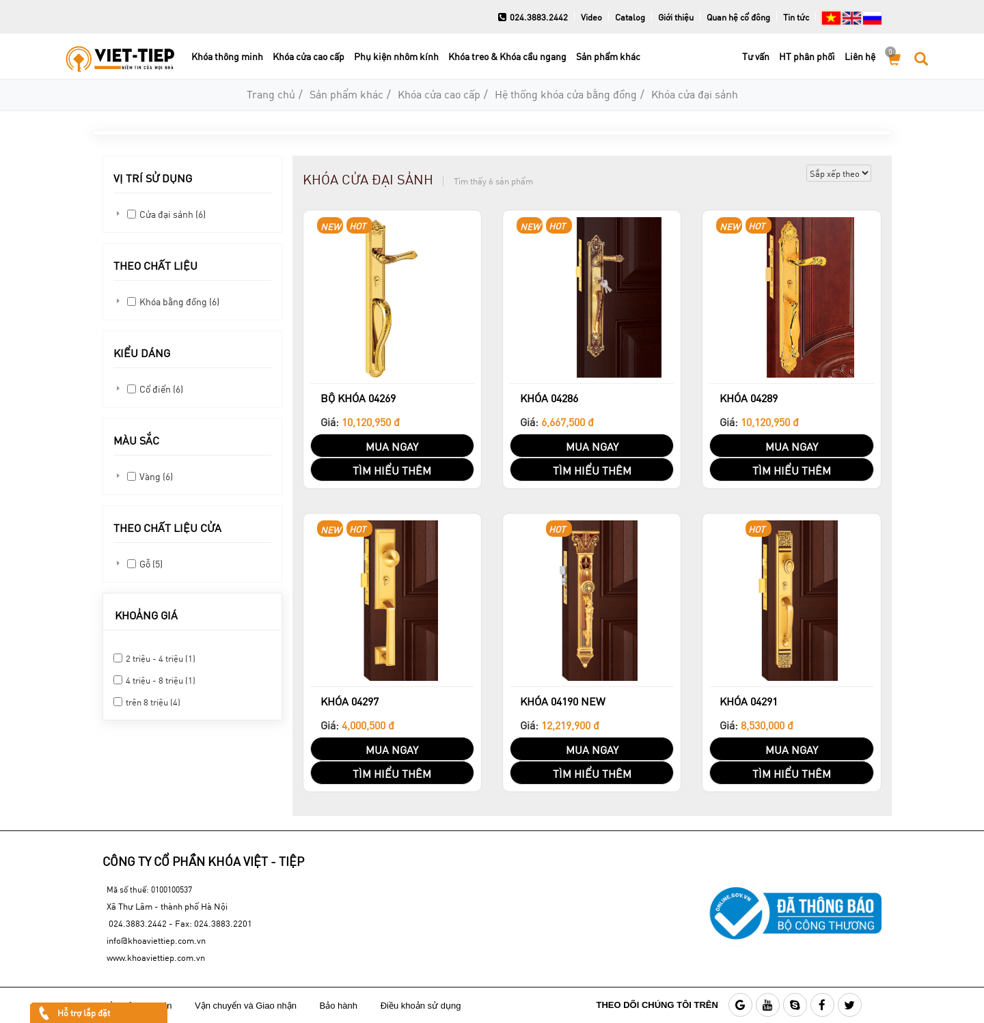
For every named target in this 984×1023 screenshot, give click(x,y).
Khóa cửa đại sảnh (694, 94)
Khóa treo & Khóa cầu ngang (507, 56)
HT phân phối (807, 56)
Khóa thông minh (227, 56)
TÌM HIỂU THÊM (392, 470)
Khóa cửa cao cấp (308, 56)
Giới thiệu (676, 17)
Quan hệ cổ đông (738, 17)
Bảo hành (340, 1005)
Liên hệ (860, 56)
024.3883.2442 (533, 17)
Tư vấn (755, 56)
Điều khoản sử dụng (422, 1005)
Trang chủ (271, 94)
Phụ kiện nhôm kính (396, 56)
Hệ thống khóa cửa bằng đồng (566, 94)
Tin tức (796, 17)
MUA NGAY (392, 446)
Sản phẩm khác (608, 56)
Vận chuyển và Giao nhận (247, 1005)
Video (591, 17)
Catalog (630, 17)
